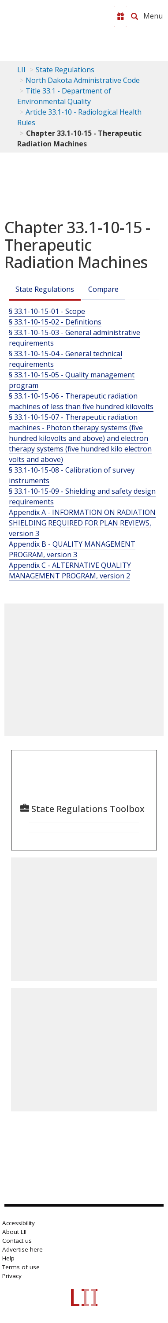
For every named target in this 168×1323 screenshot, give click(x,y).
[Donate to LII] (120, 16)
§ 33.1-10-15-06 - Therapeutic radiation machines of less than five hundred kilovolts (81, 401)
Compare (103, 289)
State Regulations (65, 70)
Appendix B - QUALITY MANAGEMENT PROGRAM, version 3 (72, 549)
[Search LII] (134, 16)
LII (21, 70)
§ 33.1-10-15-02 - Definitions (55, 322)
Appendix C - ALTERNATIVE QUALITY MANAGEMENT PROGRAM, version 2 (70, 570)
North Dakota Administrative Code (83, 80)
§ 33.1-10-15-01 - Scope (47, 311)
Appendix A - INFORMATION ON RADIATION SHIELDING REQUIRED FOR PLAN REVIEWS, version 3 (82, 522)
